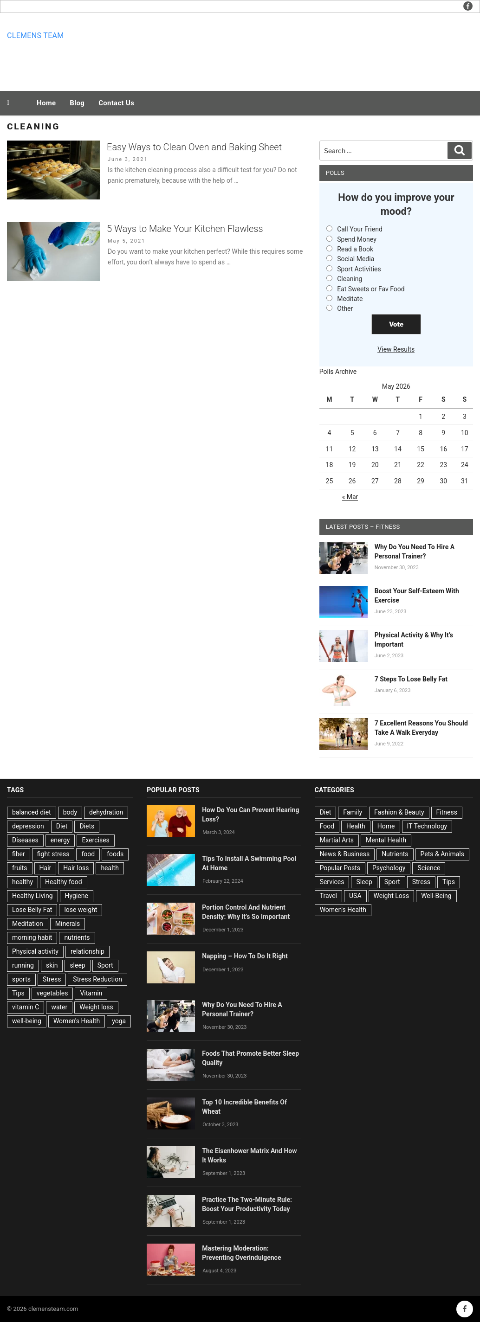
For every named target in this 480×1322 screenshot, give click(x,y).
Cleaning (349, 278)
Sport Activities (359, 269)
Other (345, 308)
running (23, 965)
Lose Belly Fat (32, 909)
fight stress (53, 854)
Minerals (67, 923)
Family (352, 812)
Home (46, 103)
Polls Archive (338, 371)
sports (21, 979)
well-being (26, 1021)
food (88, 854)
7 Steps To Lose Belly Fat (411, 679)
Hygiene (76, 895)
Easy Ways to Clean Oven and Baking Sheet (194, 147)
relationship (87, 951)
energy (60, 840)
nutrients (77, 937)
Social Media (355, 259)
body (70, 812)
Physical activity (35, 951)
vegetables (52, 993)
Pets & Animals (442, 854)
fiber (18, 854)
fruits (19, 868)
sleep (77, 965)
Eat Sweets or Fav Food (371, 289)
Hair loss (76, 868)
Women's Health (76, 1021)
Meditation (27, 923)
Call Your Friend (360, 229)
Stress (52, 979)
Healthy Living (32, 895)
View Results (396, 349)
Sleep (364, 882)
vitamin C (25, 1007)
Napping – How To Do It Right (245, 956)
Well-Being (436, 895)
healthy (22, 882)
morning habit (32, 937)
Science (428, 868)
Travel (328, 895)
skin (52, 965)
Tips (18, 993)
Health (355, 826)
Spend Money (356, 239)
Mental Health (386, 840)
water (59, 1007)
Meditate (350, 298)
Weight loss (96, 1007)
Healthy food (63, 882)
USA (355, 895)
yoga (119, 1021)
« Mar (350, 497)
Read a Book (355, 249)
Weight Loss (391, 895)
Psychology (389, 868)
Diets (86, 826)
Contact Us (116, 103)
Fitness (446, 812)
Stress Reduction (97, 979)
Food (327, 826)
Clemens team (35, 35)
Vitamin (91, 993)
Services (332, 882)
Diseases (25, 840)
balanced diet (31, 812)
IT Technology (427, 826)
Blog (77, 103)
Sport (105, 965)
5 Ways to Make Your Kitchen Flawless (185, 228)
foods (115, 854)
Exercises (95, 840)
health (109, 868)
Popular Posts (340, 868)
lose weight (80, 909)
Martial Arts (337, 840)
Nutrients (395, 854)
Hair (45, 868)
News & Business (345, 854)
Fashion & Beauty (399, 812)
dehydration (106, 812)
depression (28, 826)
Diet (62, 826)
